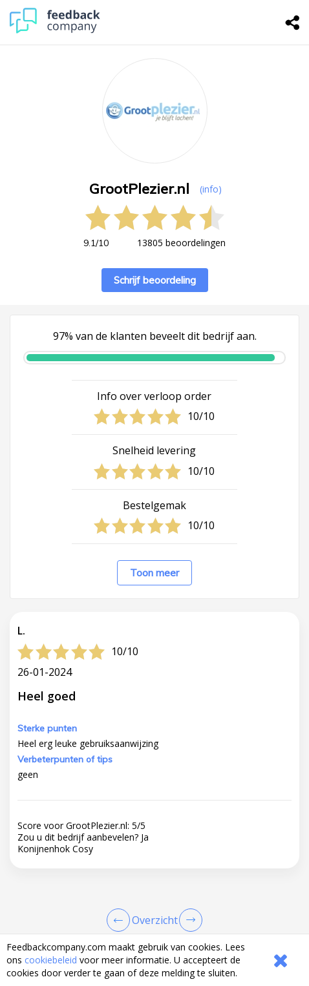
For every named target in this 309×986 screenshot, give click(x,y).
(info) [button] (211, 189)
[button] (154, 889)
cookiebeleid (51, 960)
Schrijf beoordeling (155, 280)
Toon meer (154, 573)
